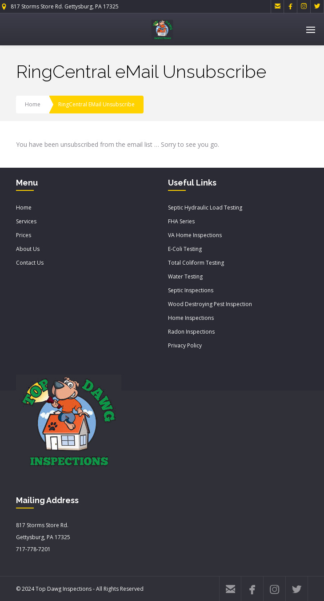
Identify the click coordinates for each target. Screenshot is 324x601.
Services (26, 221)
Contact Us (30, 262)
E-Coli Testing (185, 249)
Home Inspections (191, 318)
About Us (28, 249)
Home (32, 104)
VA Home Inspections (195, 235)
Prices (23, 235)
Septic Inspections (190, 290)
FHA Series (181, 221)
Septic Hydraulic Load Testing (205, 207)
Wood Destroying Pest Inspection (210, 304)
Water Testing (185, 276)
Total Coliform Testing (196, 262)
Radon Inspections (191, 331)
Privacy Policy (185, 345)
